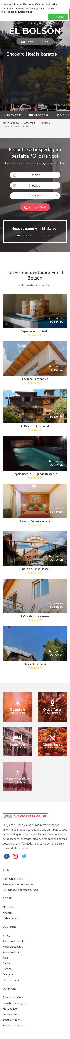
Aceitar (57, 16)
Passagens (12, 115)
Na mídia (8, 907)
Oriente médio (12, 980)
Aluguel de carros (13, 1025)
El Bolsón (44, 122)
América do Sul (11, 122)
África (6, 935)
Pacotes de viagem (15, 1003)
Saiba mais (25, 11)
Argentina (29, 122)
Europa (7, 969)
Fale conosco (11, 918)
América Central (13, 946)
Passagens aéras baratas (18, 884)
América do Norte (14, 941)
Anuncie (7, 913)
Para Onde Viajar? (14, 878)
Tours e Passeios (13, 1014)
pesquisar (35, 207)
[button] (35, 195)
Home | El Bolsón (35, 41)
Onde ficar (39, 115)
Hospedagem (11, 1008)
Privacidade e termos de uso (20, 890)
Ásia (5, 958)
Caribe (6, 963)
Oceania (8, 974)
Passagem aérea (13, 997)
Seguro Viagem (12, 1019)
